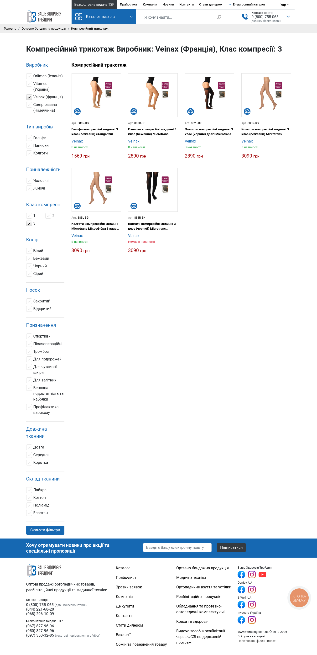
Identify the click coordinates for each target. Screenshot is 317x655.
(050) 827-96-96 (40, 631)
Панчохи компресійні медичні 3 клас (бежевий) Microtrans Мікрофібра (152, 132)
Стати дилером (210, 4)
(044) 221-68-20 (40, 609)
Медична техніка (191, 577)
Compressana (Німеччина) (41, 107)
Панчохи (37, 145)
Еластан (37, 513)
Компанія (150, 4)
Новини (168, 4)
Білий (34, 251)
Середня (37, 455)
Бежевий (37, 258)
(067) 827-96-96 (40, 626)
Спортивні (39, 336)
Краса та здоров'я (192, 621)
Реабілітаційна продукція (198, 596)
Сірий (35, 274)
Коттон (36, 498)
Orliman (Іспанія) (44, 76)
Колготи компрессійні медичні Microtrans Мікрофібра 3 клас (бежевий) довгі (95, 226)
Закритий (38, 301)
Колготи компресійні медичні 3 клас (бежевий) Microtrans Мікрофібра (265, 132)
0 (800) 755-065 (264, 17)
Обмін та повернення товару (141, 644)
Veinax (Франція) (44, 97)
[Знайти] (220, 17)
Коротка (37, 462)
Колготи (37, 153)
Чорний (36, 266)
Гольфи (36, 138)
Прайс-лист (129, 4)
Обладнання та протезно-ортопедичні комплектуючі (200, 609)
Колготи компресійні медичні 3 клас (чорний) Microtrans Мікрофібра (152, 226)
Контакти (186, 4)
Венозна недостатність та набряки (45, 393)
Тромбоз (37, 351)
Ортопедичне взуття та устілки (203, 587)
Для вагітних (41, 380)
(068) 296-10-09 (40, 614)
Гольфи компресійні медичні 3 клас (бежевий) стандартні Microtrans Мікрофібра (95, 132)
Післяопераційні (44, 344)
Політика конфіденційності (257, 641)
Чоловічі (37, 181)
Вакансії (123, 635)
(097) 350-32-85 (40, 635)
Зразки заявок (129, 587)
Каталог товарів (95, 16)
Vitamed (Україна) (38, 86)
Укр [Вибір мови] (283, 4)
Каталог (123, 568)
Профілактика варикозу (42, 409)
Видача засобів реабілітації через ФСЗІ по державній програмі (200, 637)
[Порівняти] (77, 111)
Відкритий (39, 309)
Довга (35, 447)
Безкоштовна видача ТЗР (94, 4)
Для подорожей (44, 359)
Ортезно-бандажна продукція (43, 28)
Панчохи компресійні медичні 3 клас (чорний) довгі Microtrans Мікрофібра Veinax (209, 132)
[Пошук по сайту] (182, 17)
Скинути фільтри (45, 530)
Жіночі (35, 188)
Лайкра (36, 490)
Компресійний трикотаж (99, 65)
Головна (10, 28)
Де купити (125, 606)
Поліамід (38, 505)
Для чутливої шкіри (41, 369)
